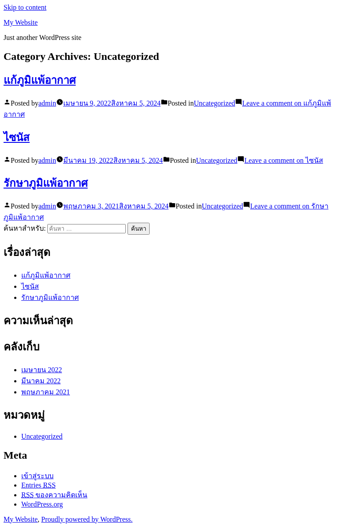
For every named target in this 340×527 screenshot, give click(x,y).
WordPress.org (42, 504)
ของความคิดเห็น (54, 495)
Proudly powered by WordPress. (86, 519)
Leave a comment (283, 160)
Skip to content (25, 7)
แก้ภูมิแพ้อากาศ (40, 80)
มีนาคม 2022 (41, 381)
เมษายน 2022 (41, 370)
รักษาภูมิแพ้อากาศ (46, 183)
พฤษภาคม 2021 (45, 392)
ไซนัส (17, 137)
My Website (21, 22)
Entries (38, 485)
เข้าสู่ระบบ (37, 476)
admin (47, 103)
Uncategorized (214, 103)
